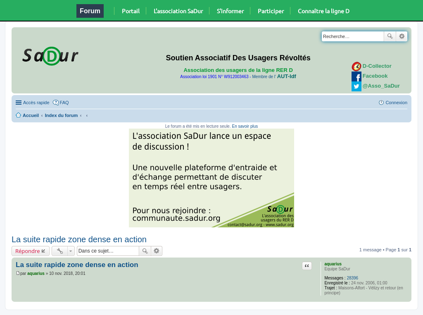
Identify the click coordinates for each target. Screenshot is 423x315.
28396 (352, 278)
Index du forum (61, 115)
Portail (131, 10)
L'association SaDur (178, 10)
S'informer (230, 10)
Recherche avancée (401, 36)
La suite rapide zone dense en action (79, 239)
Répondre (27, 251)
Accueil (31, 115)
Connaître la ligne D (323, 10)
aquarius (333, 264)
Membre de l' (274, 76)
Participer (271, 10)
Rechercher (390, 36)
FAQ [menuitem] (64, 102)
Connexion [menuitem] (396, 102)
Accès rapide (36, 102)
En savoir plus (245, 126)
